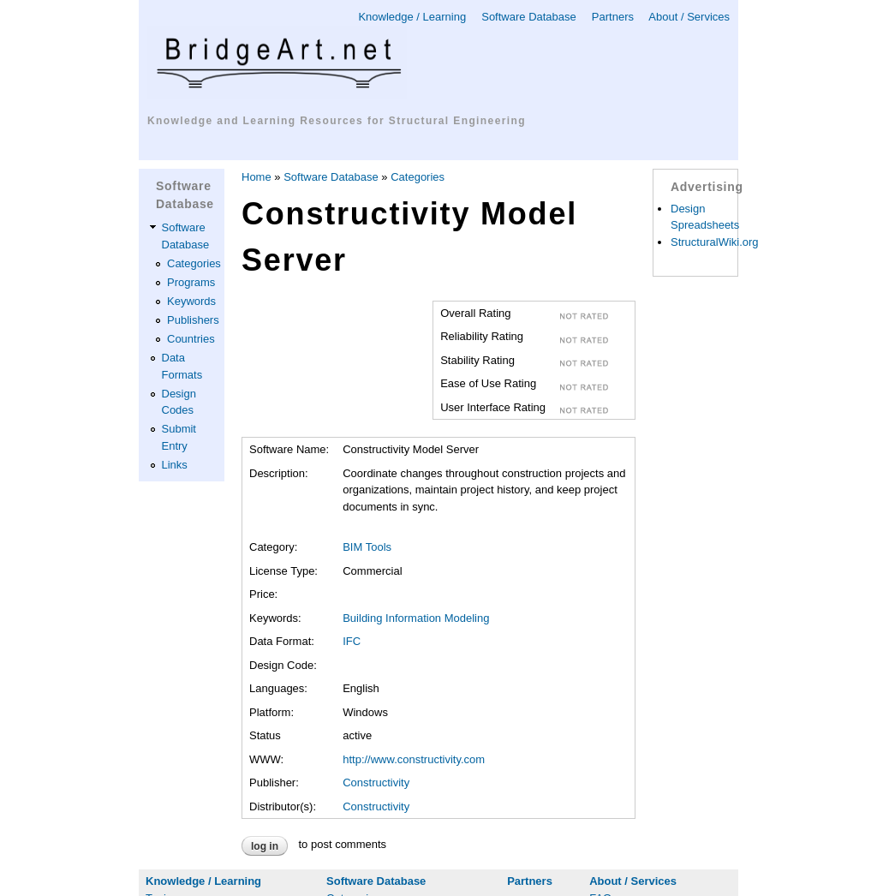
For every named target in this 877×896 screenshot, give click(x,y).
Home (256, 176)
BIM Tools (367, 547)
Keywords (191, 301)
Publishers (193, 320)
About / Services (689, 16)
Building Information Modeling (416, 618)
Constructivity (376, 782)
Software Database (528, 16)
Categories (194, 263)
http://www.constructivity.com (414, 759)
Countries (191, 338)
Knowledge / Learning (412, 16)
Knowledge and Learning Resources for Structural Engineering (336, 121)
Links (175, 464)
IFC (352, 641)
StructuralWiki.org (715, 242)
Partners (613, 16)
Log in (264, 846)
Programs (191, 282)
